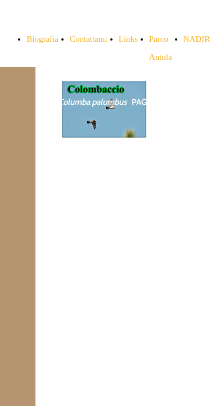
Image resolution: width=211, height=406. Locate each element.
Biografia (42, 38)
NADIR (196, 38)
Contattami (88, 38)
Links (128, 38)
